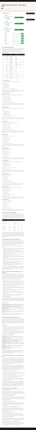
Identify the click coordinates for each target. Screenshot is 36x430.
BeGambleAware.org (28, 17)
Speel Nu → (19, 17)
